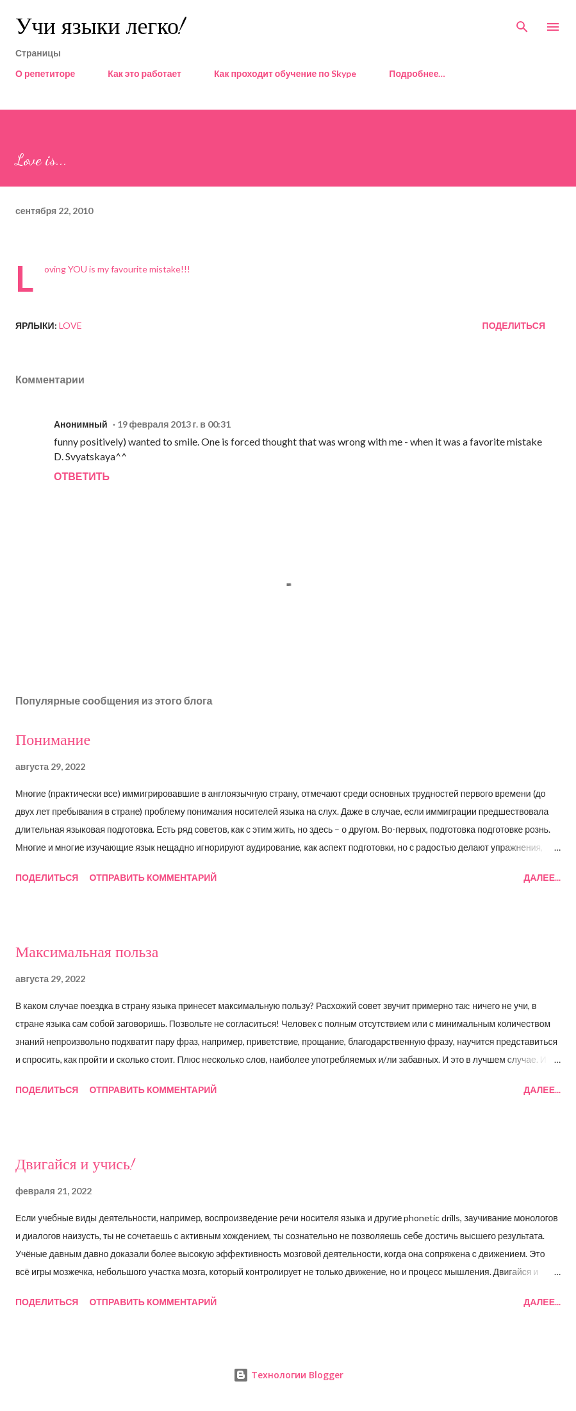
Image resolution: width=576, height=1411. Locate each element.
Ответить (82, 476)
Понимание (52, 740)
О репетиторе (45, 73)
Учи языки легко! (100, 26)
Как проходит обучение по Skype (285, 73)
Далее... (542, 877)
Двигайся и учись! (75, 1164)
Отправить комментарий (153, 877)
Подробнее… (417, 73)
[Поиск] (522, 23)
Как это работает (144, 73)
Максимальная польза (86, 952)
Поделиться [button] (513, 325)
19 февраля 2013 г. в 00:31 (174, 424)
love (70, 325)
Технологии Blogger (288, 1375)
